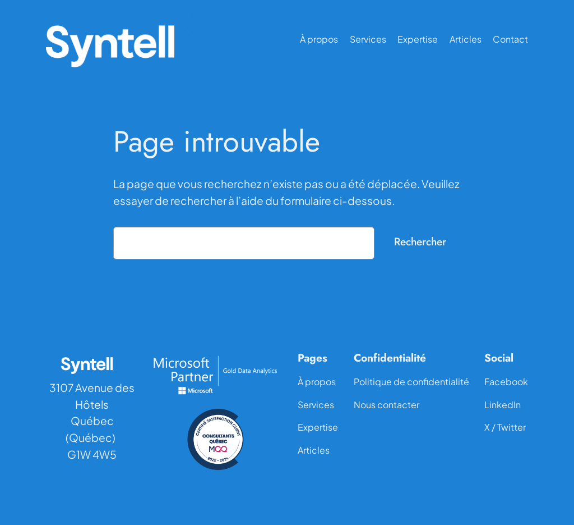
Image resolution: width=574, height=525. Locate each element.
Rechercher (420, 241)
